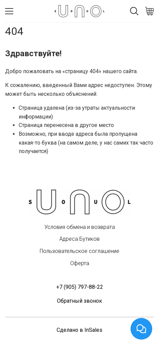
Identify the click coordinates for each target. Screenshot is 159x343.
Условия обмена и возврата (79, 227)
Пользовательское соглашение (79, 251)
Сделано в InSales (79, 330)
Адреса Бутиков (79, 239)
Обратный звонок (79, 301)
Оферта (79, 263)
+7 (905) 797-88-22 (79, 287)
